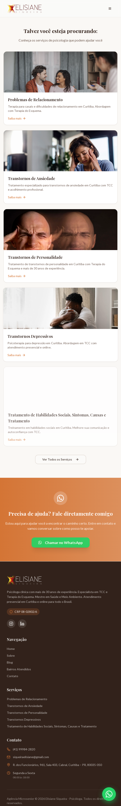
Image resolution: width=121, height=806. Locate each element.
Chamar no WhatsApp (60, 542)
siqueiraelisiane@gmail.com (31, 757)
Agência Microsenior (20, 798)
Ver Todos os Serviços (60, 459)
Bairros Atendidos (19, 669)
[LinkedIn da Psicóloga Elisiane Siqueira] (22, 623)
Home (11, 649)
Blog (10, 662)
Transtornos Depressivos (24, 719)
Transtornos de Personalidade (27, 712)
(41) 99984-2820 (24, 749)
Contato (12, 676)
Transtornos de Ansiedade (25, 706)
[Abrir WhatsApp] (109, 794)
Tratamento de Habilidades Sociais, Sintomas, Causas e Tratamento (52, 726)
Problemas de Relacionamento (27, 699)
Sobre (11, 655)
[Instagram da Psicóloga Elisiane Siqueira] (11, 623)
